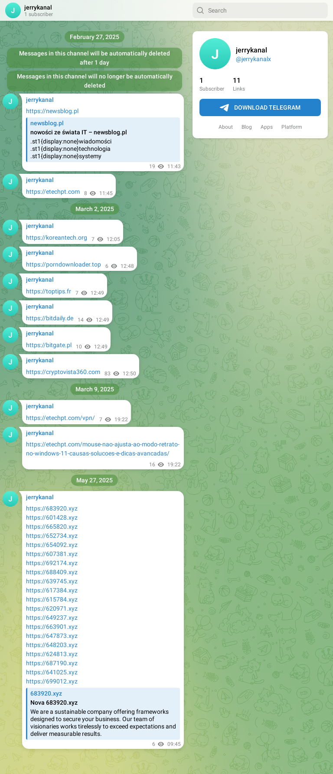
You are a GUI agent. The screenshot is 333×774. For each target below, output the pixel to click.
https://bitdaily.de (49, 318)
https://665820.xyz (52, 526)
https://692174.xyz (52, 562)
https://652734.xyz (52, 535)
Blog (247, 127)
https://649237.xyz (52, 617)
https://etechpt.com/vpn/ (60, 417)
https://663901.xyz (52, 626)
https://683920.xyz (52, 508)
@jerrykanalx (253, 58)
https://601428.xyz (52, 517)
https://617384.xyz (52, 590)
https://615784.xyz (52, 599)
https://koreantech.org (56, 237)
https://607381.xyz (52, 553)
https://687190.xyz (52, 663)
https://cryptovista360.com (63, 371)
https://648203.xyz (52, 644)
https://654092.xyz (52, 544)
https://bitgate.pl (49, 344)
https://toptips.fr (48, 291)
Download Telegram (260, 108)
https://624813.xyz (52, 653)
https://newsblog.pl (52, 110)
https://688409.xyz (52, 572)
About (226, 127)
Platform (291, 127)
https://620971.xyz (52, 608)
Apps (267, 127)
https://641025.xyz (52, 672)
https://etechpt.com (53, 191)
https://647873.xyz (52, 635)
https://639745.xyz (52, 581)
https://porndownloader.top (63, 264)
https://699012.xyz (52, 681)
